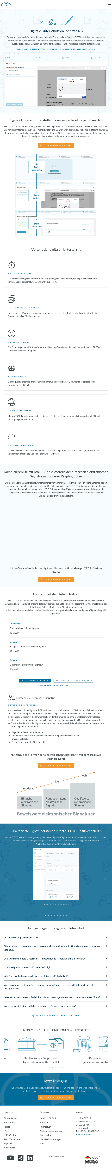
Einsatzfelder (10, 1118)
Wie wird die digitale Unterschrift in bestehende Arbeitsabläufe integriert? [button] (44, 958)
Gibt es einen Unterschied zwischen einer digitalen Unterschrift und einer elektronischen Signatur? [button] (52, 948)
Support (8, 1143)
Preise (7, 1126)
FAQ (6, 1130)
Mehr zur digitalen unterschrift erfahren (56, 1015)
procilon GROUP (48, 1118)
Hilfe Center (10, 1135)
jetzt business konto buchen (56, 579)
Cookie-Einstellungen (50, 1139)
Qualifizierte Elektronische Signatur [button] (56, 685)
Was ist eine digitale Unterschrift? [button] (22, 937)
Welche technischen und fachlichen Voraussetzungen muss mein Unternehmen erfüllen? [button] (52, 997)
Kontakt (44, 1122)
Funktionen (9, 1122)
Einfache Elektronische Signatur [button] (34, 680)
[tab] (45, 915)
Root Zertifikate (12, 1139)
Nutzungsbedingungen (51, 1130)
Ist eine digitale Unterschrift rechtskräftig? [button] (27, 967)
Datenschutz (46, 1135)
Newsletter (9, 1147)
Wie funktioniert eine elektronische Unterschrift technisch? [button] (36, 976)
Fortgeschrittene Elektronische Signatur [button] (73, 680)
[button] (109, 4)
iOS (89, 840)
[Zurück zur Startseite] (6, 4)
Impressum (45, 1126)
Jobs (42, 1143)
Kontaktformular (84, 1134)
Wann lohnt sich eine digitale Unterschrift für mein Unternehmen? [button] (40, 1006)
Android (40, 844)
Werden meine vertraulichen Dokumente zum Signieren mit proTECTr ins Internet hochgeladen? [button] (48, 986)
